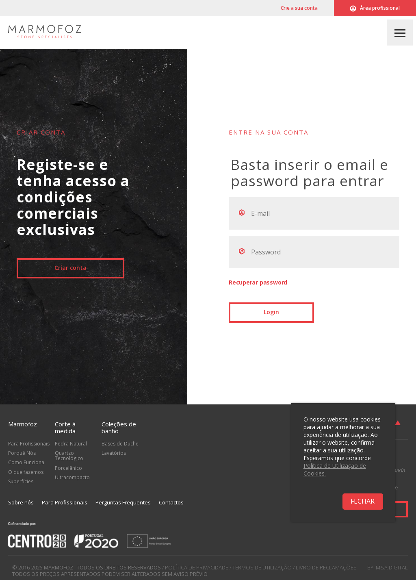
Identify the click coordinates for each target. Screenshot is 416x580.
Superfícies (20, 481)
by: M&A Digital (387, 567)
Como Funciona (26, 462)
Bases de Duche (120, 443)
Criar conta (70, 268)
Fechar (363, 501)
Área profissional (375, 8)
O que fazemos (25, 472)
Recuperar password (258, 282)
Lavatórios (114, 453)
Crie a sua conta (299, 7)
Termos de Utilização (262, 567)
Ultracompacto (72, 477)
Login (271, 312)
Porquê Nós (22, 453)
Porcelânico (68, 468)
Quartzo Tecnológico (69, 455)
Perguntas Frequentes (123, 502)
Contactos (171, 502)
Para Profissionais (29, 443)
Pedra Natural (71, 443)
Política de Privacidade (196, 567)
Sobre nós (21, 502)
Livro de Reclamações (326, 567)
